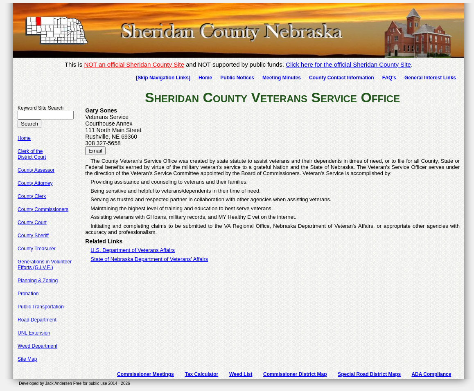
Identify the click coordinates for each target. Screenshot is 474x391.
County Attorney (35, 183)
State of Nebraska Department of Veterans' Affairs (149, 259)
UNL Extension (34, 333)
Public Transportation (41, 307)
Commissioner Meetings (145, 374)
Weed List (240, 374)
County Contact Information (341, 78)
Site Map (27, 359)
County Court (32, 222)
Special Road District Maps (369, 374)
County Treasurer (37, 249)
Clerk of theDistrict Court (32, 154)
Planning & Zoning (38, 280)
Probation (28, 294)
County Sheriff (33, 235)
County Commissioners (43, 209)
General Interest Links (430, 78)
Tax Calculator (201, 374)
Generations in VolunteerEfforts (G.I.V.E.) (45, 264)
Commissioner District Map (295, 374)
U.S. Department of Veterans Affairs (132, 250)
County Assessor (36, 170)
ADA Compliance (431, 374)
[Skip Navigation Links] (163, 78)
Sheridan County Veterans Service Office (272, 97)
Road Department (37, 320)
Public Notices (237, 78)
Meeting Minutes (281, 78)
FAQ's (389, 78)
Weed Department (37, 346)
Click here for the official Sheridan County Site (348, 64)
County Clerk (32, 196)
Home (205, 78)
